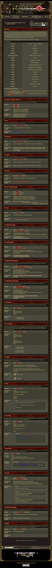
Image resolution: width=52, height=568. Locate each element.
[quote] (12, 81)
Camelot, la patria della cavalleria (14, 22)
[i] (12, 43)
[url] (13, 62)
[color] (12, 46)
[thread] (13, 65)
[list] (13, 69)
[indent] (13, 57)
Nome (31, 23)
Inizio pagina (44, 547)
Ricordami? (45, 23)
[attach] (13, 86)
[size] (13, 48)
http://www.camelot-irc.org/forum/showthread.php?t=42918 (27, 275)
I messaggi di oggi (36, 16)
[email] (12, 60)
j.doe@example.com (18, 236)
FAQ (24, 22)
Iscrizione (6, 16)
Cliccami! (15, 276)
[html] (13, 79)
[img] (13, 72)
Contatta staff (34, 547)
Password (32, 25)
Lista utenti (16, 16)
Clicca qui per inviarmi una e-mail (21, 238)
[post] (13, 67)
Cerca (46, 16)
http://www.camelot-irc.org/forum (21, 255)
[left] (9, 55)
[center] (16, 55)
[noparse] (13, 83)
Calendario (25, 16)
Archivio (39, 547)
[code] (12, 74)
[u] (14, 43)
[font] (13, 50)
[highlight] (12, 53)
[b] (11, 43)
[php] (13, 76)
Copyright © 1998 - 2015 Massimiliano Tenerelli (26, 562)
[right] (12, 55)
